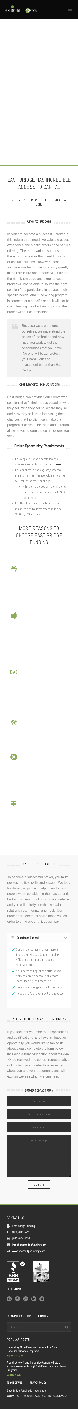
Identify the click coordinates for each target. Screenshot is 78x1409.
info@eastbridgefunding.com (29, 1245)
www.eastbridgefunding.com (28, 1251)
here (58, 464)
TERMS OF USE (14, 1383)
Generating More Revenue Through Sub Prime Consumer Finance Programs (32, 1349)
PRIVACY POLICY (38, 1383)
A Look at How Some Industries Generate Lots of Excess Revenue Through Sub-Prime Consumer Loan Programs (36, 1366)
